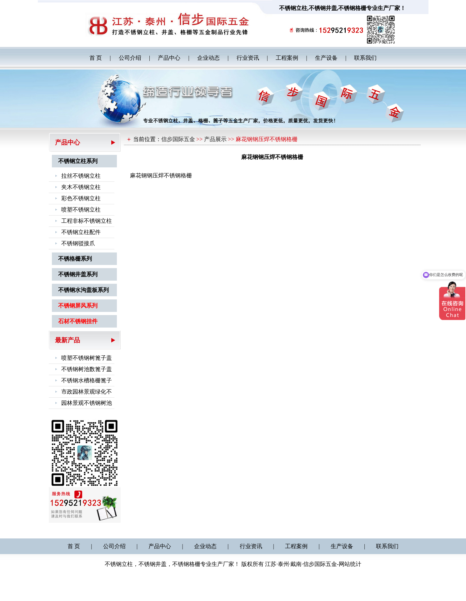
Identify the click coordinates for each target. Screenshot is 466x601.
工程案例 (287, 58)
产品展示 (215, 139)
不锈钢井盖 (323, 8)
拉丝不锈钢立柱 (81, 176)
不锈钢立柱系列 (78, 161)
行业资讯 (248, 58)
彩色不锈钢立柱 (81, 198)
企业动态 (208, 58)
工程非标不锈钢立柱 (86, 221)
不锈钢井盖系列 (78, 274)
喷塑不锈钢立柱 (81, 209)
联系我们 (365, 58)
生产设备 (326, 58)
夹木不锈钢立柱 (81, 187)
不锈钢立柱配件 (81, 232)
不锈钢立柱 (293, 8)
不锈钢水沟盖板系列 (83, 290)
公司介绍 (130, 58)
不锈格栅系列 (75, 259)
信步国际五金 (178, 139)
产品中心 (169, 58)
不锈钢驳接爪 (78, 243)
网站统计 (350, 564)
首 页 (95, 58)
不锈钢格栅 (352, 8)
